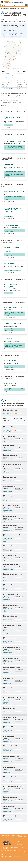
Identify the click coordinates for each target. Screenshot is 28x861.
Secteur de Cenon (9, 446)
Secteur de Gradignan (10, 565)
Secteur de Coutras (9, 638)
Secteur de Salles (9, 806)
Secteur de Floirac (9, 516)
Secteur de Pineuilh (9, 777)
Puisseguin (4, 82)
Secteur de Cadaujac (10, 816)
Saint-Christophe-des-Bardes (7, 77)
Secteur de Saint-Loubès (11, 668)
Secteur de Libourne (10, 555)
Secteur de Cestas (9, 546)
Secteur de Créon (9, 767)
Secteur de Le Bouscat (10, 605)
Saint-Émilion (4, 78)
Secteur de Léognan (10, 727)
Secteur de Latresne (10, 616)
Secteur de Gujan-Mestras (12, 746)
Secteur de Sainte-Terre (11, 757)
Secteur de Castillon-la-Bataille (13, 786)
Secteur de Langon (9, 585)
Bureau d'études (6, 8)
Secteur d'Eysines (9, 496)
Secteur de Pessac (9, 436)
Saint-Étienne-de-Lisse (6, 75)
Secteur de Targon (9, 717)
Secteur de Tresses (9, 708)
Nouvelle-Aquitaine (13, 8)
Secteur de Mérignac (10, 427)
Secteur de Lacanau (10, 797)
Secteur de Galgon (9, 736)
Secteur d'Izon (8, 678)
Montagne (3, 84)
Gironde (18, 8)
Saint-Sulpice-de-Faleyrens (6, 80)
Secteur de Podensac (10, 658)
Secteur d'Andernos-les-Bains (13, 535)
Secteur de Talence (9, 688)
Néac (3, 86)
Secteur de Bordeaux (10, 410)
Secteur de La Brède (10, 525)
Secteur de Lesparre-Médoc (12, 647)
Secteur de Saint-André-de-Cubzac (12, 626)
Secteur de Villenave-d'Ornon (12, 574)
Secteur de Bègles (9, 486)
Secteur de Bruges (9, 477)
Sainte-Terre (4, 73)
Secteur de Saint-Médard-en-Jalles (12, 465)
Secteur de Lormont (10, 455)
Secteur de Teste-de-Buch (12, 505)
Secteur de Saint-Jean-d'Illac (12, 697)
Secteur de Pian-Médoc (11, 594)
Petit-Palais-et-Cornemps (6, 88)
